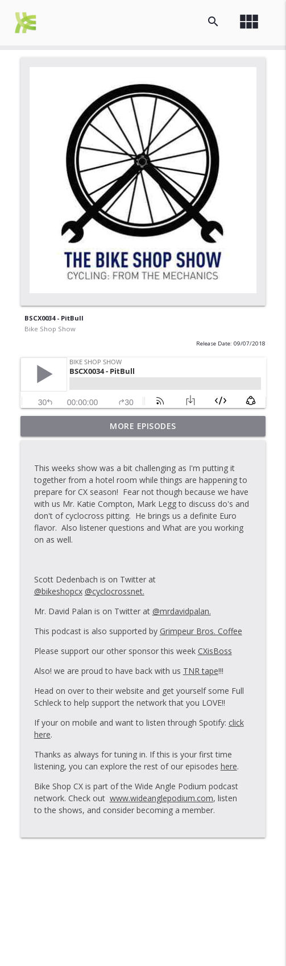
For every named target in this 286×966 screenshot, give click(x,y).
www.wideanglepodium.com (161, 798)
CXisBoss (215, 651)
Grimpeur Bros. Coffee (201, 631)
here (229, 766)
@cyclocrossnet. (114, 591)
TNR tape (200, 670)
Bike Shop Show (50, 328)
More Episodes (143, 425)
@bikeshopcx (58, 591)
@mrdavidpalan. (181, 611)
